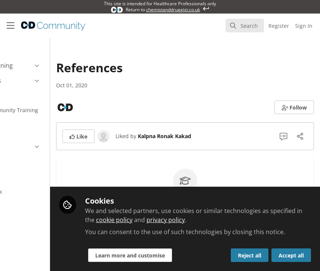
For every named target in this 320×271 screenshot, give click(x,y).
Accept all (291, 255)
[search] (245, 25)
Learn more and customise (176, 255)
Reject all (249, 255)
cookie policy (201, 211)
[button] (294, 107)
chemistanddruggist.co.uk (173, 9)
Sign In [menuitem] (303, 25)
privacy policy (253, 211)
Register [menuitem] (278, 25)
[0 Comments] (283, 136)
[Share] (300, 136)
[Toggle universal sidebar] (10, 25)
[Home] (45, 25)
